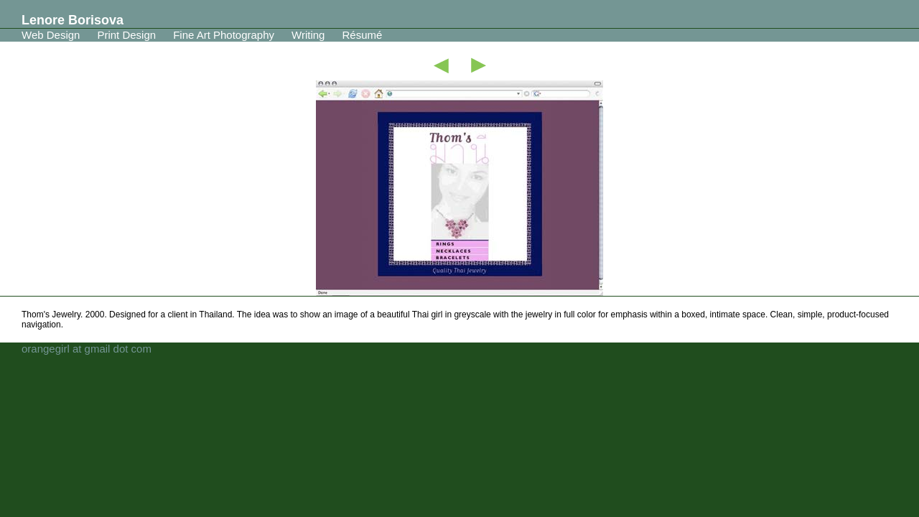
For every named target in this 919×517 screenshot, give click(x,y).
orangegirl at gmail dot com (86, 349)
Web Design (51, 35)
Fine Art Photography (223, 35)
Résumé (362, 35)
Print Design (126, 35)
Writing (308, 35)
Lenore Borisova (72, 20)
